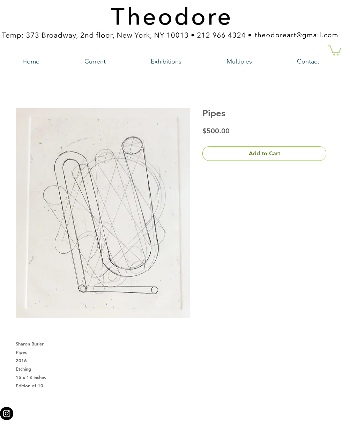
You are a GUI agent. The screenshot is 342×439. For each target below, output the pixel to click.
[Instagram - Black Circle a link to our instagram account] (6, 413)
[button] (334, 49)
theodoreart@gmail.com (141, 411)
